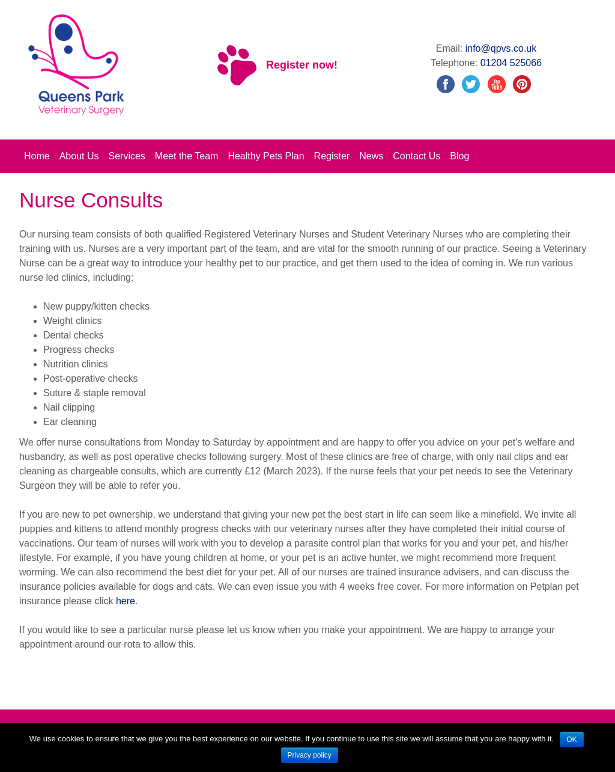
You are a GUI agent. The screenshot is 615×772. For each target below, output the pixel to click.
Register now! (302, 65)
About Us (79, 156)
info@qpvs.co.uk (501, 48)
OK (571, 739)
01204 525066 (511, 63)
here (125, 601)
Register (332, 156)
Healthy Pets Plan (266, 156)
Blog (459, 156)
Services (127, 156)
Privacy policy (310, 755)
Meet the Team (187, 156)
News (371, 156)
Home (37, 156)
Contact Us (416, 156)
